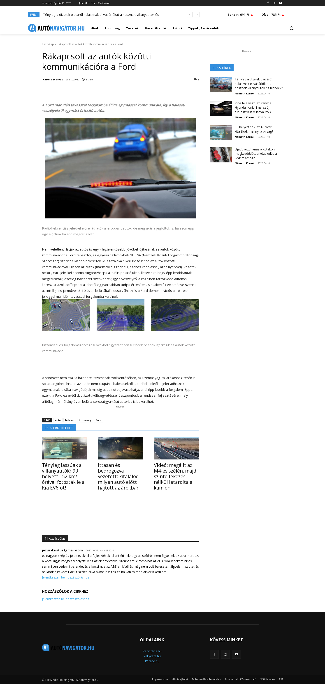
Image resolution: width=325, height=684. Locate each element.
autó (58, 420)
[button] (291, 28)
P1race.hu (152, 661)
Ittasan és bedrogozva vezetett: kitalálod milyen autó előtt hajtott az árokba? (118, 476)
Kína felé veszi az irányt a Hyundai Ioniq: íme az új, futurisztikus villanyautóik (253, 107)
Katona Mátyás (53, 79)
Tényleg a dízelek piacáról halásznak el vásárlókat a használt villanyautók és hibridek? (259, 83)
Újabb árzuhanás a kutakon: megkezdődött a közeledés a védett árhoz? (256, 153)
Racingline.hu (152, 651)
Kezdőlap (48, 44)
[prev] (190, 14)
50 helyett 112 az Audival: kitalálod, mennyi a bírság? (254, 129)
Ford (99, 420)
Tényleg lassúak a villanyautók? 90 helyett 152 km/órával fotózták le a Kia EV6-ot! (63, 476)
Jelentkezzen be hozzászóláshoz (65, 577)
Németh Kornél (245, 93)
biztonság (85, 420)
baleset (69, 420)
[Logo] (56, 28)
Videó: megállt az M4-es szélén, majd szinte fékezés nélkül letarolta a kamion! (175, 476)
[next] (197, 14)
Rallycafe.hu (152, 656)
